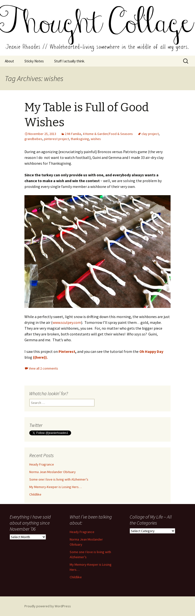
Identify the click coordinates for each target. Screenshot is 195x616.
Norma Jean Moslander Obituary (52, 472)
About (9, 61)
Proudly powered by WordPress (47, 606)
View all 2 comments (43, 368)
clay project (150, 134)
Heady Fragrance (41, 464)
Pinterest (67, 351)
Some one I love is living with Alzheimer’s (58, 479)
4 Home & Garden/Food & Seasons (108, 134)
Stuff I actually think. (69, 61)
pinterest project (56, 139)
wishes (96, 139)
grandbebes (33, 139)
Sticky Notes (34, 61)
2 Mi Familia (73, 134)
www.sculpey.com (66, 322)
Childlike (35, 494)
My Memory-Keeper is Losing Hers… (55, 487)
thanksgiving (80, 139)
